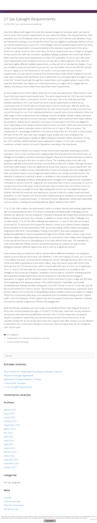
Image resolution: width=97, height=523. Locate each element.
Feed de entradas (12, 501)
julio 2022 (8, 432)
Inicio (2, 11)
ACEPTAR (49, 521)
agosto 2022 (10, 428)
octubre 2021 (10, 467)
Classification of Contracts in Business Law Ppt (28, 338)
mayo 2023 (9, 413)
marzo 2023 (9, 417)
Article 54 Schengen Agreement (18, 375)
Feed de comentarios (14, 505)
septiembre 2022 (12, 425)
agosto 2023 (10, 409)
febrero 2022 (10, 451)
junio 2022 (9, 436)
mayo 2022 (9, 440)
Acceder (8, 497)
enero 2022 (9, 455)
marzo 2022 (9, 448)
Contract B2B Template (18, 341)
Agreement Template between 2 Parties (22, 379)
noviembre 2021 (12, 463)
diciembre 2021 (11, 459)
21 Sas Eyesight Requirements (18, 386)
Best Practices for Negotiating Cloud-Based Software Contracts (33, 371)
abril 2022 (8, 444)
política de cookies (53, 518)
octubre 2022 (10, 421)
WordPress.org (11, 509)
